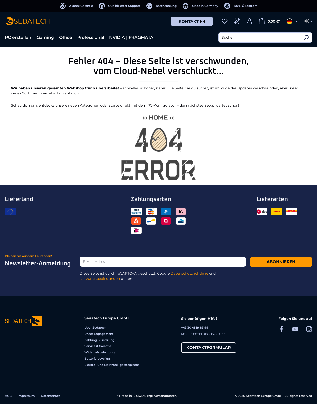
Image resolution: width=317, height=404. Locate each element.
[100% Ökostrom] (241, 6)
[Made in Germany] (200, 6)
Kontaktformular (208, 347)
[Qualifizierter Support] (119, 6)
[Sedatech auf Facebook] (281, 329)
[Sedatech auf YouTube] (295, 329)
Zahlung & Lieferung (99, 340)
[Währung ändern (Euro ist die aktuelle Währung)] (306, 21)
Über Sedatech (95, 327)
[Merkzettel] (224, 21)
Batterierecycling (97, 358)
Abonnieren (281, 261)
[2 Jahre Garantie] (76, 6)
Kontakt (192, 21)
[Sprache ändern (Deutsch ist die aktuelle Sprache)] (290, 21)
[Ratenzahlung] (161, 6)
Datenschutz (50, 396)
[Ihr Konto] (249, 21)
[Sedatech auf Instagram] (309, 329)
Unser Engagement (98, 334)
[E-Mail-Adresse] (163, 262)
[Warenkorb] (270, 21)
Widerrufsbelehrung (99, 352)
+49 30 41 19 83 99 (194, 327)
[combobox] (259, 37)
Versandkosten (165, 396)
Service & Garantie (97, 346)
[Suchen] (306, 37)
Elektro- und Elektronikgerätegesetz (111, 365)
